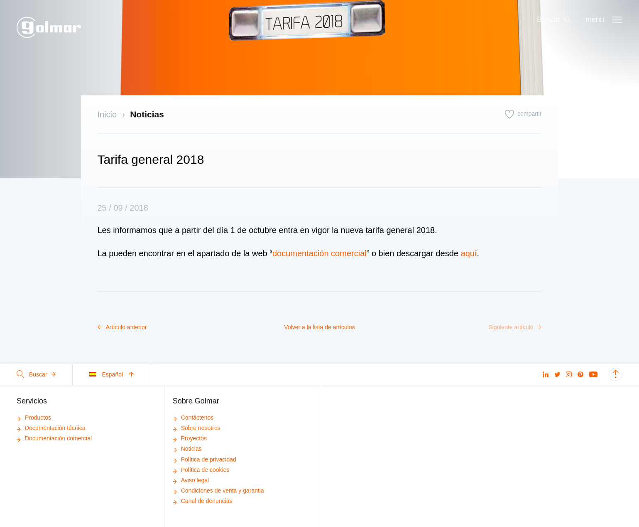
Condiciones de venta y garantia (218, 490)
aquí (469, 253)
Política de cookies (201, 469)
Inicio (107, 114)
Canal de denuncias (203, 501)
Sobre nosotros (196, 428)
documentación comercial (319, 253)
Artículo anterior (122, 327)
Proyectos (190, 438)
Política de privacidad (204, 459)
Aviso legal (191, 480)
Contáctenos (193, 417)
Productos (34, 417)
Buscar (36, 374)
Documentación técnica (51, 428)
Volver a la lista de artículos (319, 327)
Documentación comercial (54, 438)
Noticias (147, 114)
